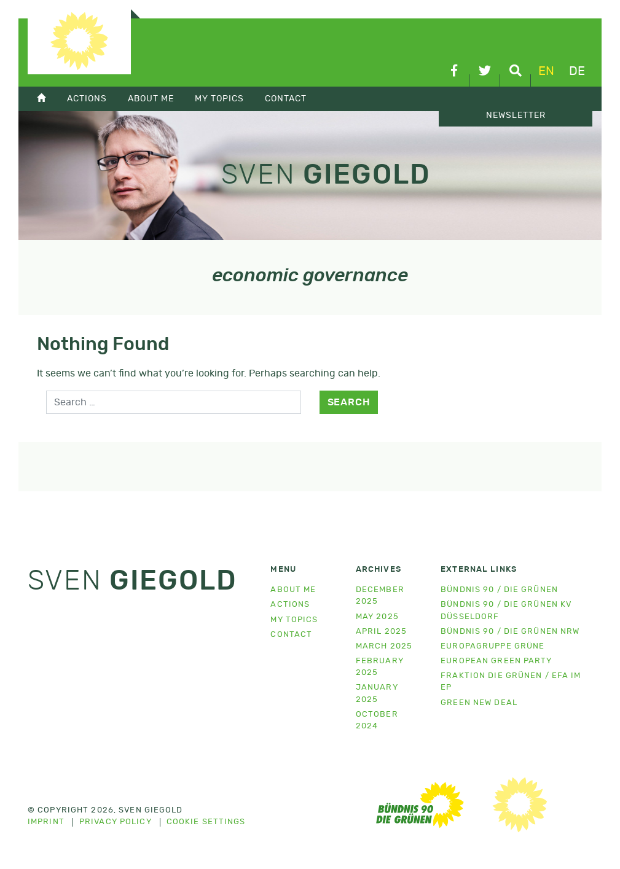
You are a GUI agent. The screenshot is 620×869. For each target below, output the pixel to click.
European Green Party (496, 661)
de (577, 71)
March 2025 (384, 646)
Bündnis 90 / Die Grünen (499, 590)
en (546, 71)
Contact (286, 98)
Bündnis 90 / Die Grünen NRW (510, 632)
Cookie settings (206, 822)
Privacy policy (115, 822)
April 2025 (381, 632)
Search (349, 402)
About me (293, 590)
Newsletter (516, 115)
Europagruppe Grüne (492, 646)
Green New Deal (479, 703)
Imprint (46, 822)
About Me (151, 98)
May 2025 (377, 617)
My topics (219, 98)
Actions (87, 98)
